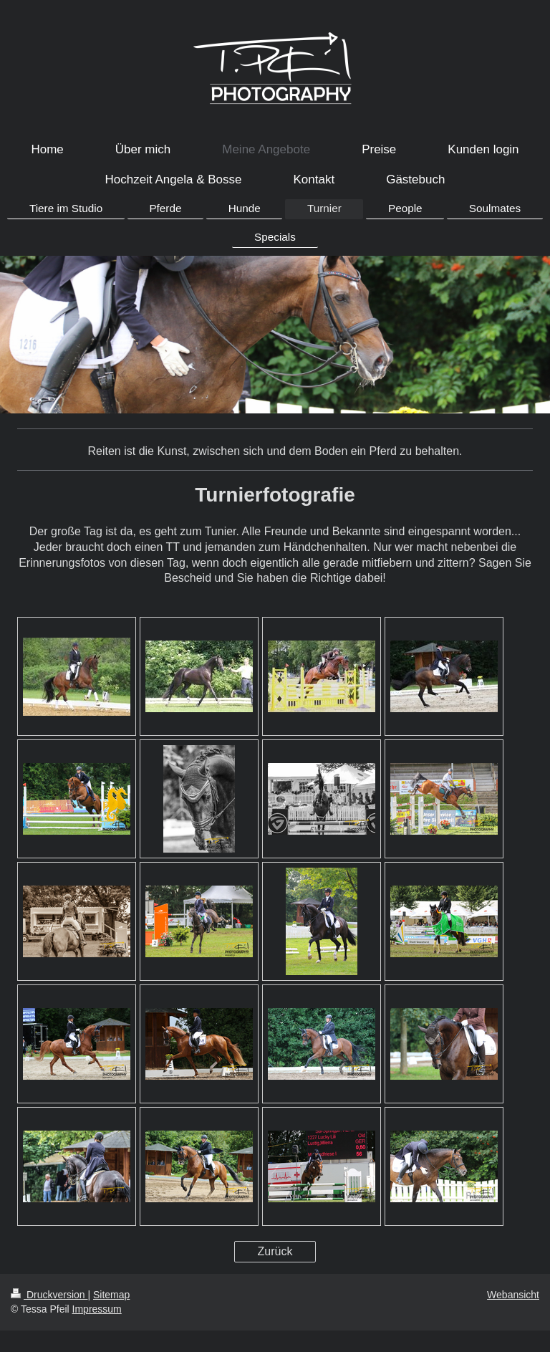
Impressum (97, 1309)
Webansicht (513, 1294)
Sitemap (111, 1294)
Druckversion (49, 1294)
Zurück (275, 1251)
